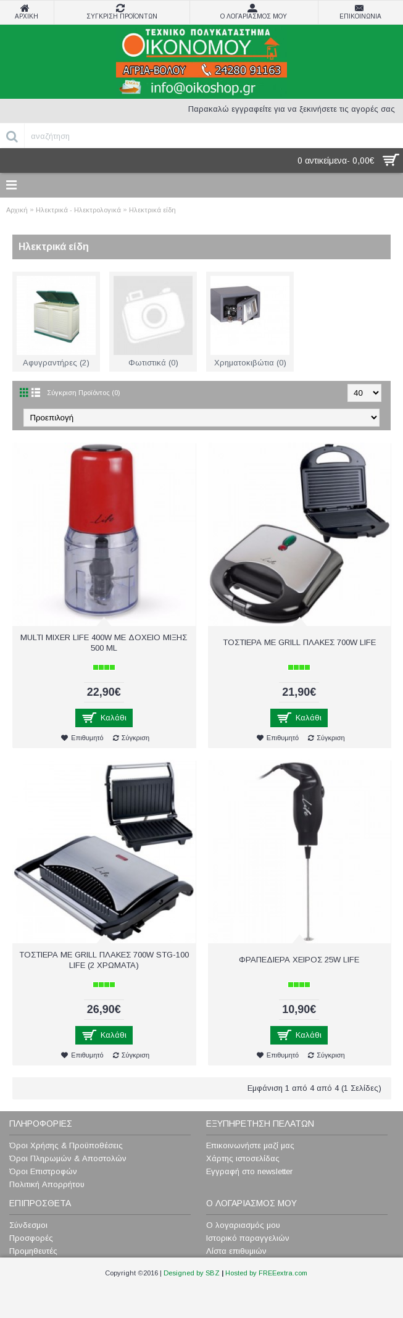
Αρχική (17, 210)
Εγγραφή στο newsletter (249, 1171)
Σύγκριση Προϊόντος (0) (83, 392)
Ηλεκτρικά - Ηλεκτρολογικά (78, 210)
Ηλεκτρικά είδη (152, 210)
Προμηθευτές (33, 1251)
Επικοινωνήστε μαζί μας (250, 1145)
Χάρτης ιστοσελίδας (243, 1158)
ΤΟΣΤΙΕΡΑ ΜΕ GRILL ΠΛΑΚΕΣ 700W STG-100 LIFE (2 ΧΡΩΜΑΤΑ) (104, 960)
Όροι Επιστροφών (43, 1171)
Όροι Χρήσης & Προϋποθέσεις (66, 1145)
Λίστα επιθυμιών (236, 1251)
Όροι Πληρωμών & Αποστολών (68, 1158)
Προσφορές (31, 1238)
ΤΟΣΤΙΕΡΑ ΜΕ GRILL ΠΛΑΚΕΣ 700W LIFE (299, 642)
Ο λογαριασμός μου (243, 1225)
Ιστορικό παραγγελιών (247, 1238)
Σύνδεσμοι (28, 1225)
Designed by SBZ (192, 1273)
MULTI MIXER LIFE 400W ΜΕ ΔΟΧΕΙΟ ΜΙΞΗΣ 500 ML (103, 643)
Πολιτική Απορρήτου (47, 1184)
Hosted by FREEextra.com (266, 1273)
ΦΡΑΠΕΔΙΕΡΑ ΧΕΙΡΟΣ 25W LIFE (299, 959)
